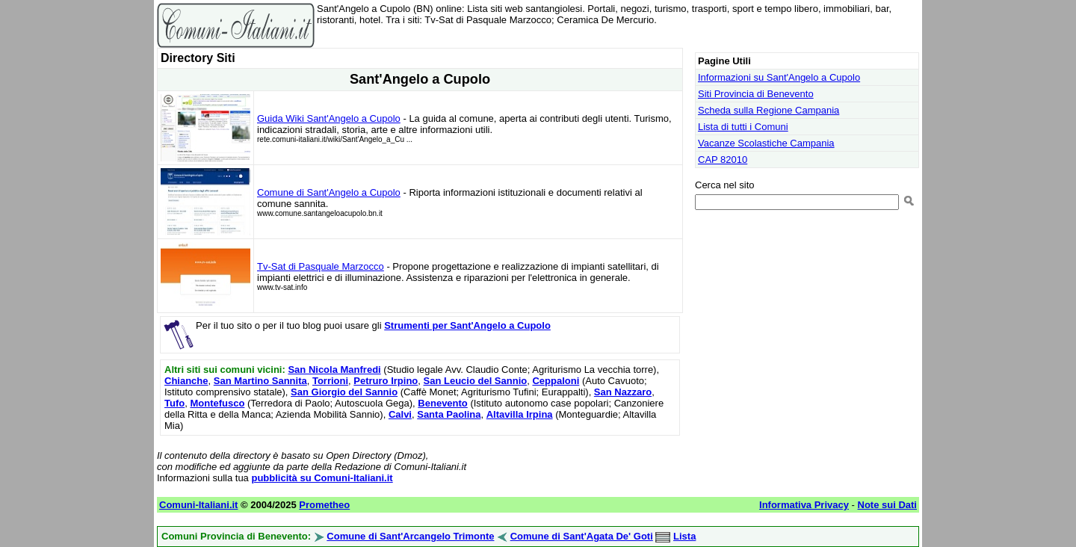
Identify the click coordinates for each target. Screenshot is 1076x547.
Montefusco (217, 403)
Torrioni (330, 380)
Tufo (174, 403)
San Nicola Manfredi (334, 369)
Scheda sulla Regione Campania (768, 110)
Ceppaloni (555, 380)
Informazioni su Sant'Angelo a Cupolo (779, 77)
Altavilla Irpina (519, 414)
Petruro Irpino (385, 380)
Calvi (400, 414)
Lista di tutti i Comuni (743, 126)
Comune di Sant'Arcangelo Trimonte (410, 536)
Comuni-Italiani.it (198, 504)
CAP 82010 (722, 159)
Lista (684, 536)
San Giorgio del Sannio (344, 392)
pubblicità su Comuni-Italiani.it (321, 477)
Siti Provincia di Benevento (756, 93)
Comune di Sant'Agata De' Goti (581, 536)
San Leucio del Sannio (476, 380)
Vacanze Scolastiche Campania (766, 143)
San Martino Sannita (260, 380)
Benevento (442, 403)
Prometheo (324, 504)
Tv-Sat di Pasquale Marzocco (320, 266)
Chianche (186, 380)
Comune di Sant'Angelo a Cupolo (329, 192)
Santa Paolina (448, 414)
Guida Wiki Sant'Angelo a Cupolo (329, 118)
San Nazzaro (623, 392)
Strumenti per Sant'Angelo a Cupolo (467, 325)
